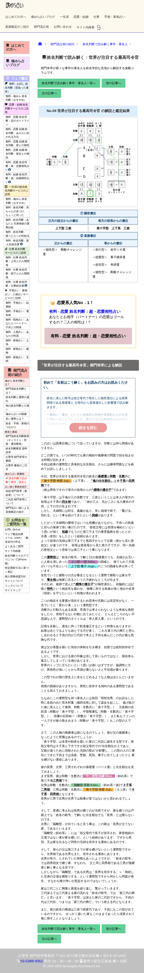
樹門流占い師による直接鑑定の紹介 (17, 510)
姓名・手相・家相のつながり (17, 425)
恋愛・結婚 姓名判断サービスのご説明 (16, 108)
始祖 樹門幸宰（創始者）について (16, 493)
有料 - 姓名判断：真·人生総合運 (17, 242)
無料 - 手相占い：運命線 (17, 313)
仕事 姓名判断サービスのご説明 (15, 251)
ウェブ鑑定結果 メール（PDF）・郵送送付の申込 (16, 538)
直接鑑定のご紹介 (17, 26)
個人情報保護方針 (15, 576)
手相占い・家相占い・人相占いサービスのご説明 (16, 294)
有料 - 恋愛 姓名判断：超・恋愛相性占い (85, 311)
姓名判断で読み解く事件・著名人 (16, 480)
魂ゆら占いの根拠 (16, 414)
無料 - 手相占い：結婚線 (17, 304)
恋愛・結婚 (81, 16)
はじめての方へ (15, 16)
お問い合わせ (63, 26)
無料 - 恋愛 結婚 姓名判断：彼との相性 (17, 143)
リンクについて (14, 585)
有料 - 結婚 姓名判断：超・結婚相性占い (17, 178)
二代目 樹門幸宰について (16, 501)
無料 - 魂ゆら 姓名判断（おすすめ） (16, 98)
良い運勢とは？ (15, 418)
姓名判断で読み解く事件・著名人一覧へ (69, 83)
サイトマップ (13, 590)
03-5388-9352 (31, 961)
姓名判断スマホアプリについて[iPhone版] (16, 559)
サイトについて (14, 581)
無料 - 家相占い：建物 (17, 351)
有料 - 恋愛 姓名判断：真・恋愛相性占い (17, 166)
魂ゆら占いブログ (43, 16)
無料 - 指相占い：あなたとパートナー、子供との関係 (17, 323)
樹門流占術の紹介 (17, 372)
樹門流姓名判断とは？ (16, 390)
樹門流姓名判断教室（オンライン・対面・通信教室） (17, 440)
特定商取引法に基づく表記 (16, 569)
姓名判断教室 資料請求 (16, 450)
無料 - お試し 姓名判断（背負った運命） (16, 87)
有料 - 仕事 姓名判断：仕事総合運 (17, 284)
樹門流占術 (41, 26)
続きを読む (88, 428)
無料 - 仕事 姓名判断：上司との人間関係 (17, 261)
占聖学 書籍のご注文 (16, 467)
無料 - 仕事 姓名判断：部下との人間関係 (17, 273)
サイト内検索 (88, 27)
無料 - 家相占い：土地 (17, 342)
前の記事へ (113, 83)
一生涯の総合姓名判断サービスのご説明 (16, 190)
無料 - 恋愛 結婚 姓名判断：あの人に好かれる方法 (17, 133)
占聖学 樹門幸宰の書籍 (16, 459)
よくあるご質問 (14, 546)
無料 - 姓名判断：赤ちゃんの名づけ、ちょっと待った (17, 211)
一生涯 (64, 16)
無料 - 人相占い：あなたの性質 (17, 334)
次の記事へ (49, 93)
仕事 (96, 16)
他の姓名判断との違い (17, 407)
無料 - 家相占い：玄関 (17, 359)
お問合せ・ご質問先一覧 (17, 522)
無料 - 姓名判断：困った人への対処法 (17, 234)
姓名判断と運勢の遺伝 (17, 399)
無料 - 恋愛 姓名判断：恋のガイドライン (17, 121)
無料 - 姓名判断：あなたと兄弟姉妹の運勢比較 (17, 223)
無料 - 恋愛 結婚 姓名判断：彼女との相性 (17, 154)
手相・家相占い (114, 16)
